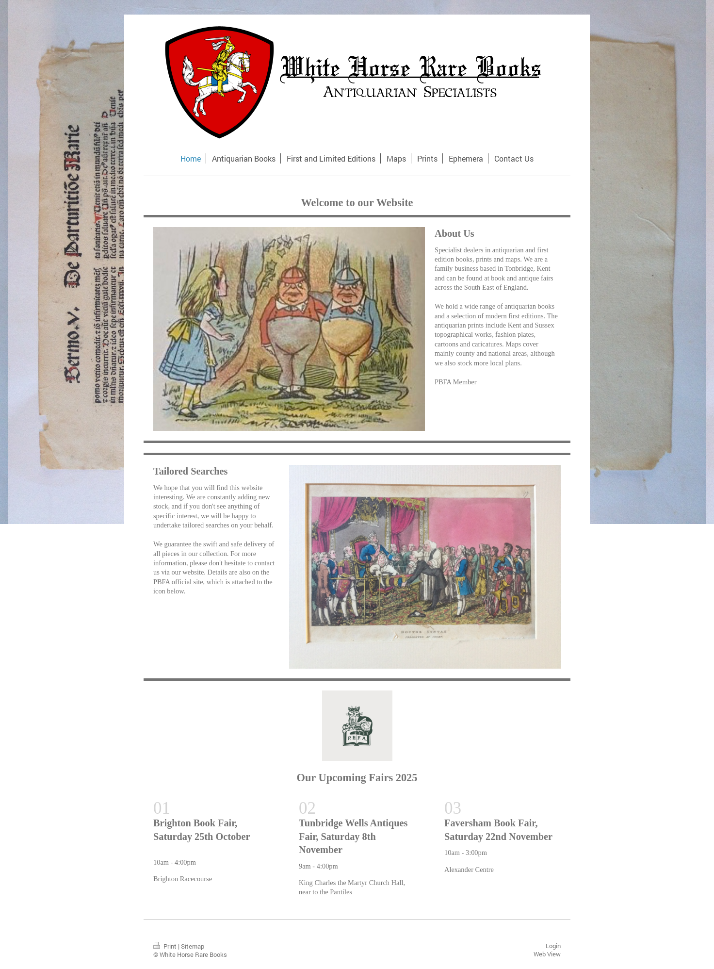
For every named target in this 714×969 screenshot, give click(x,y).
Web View (547, 954)
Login (553, 946)
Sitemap (192, 946)
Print (165, 946)
